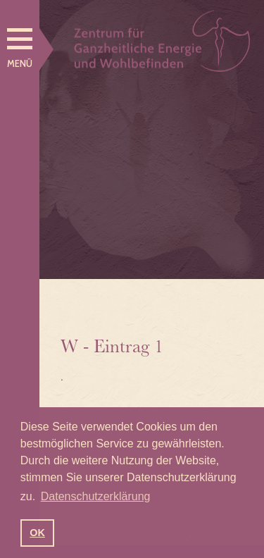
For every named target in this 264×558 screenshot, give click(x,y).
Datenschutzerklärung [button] (96, 496)
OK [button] (37, 532)
